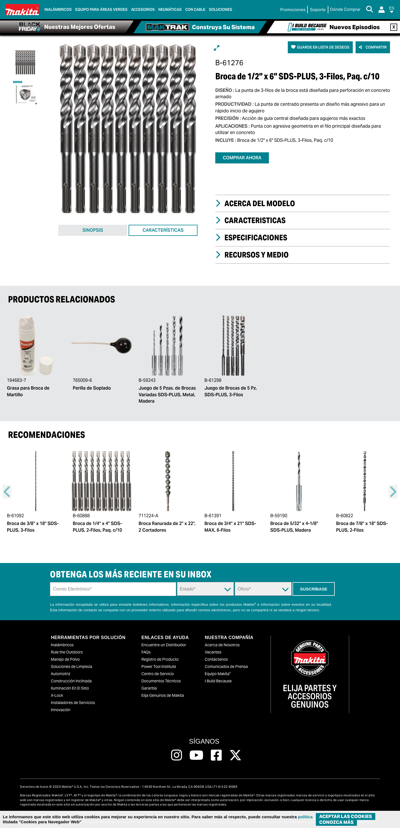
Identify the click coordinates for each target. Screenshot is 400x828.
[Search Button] (369, 9)
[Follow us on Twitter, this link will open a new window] (235, 747)
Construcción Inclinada (71, 673)
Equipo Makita (218, 665)
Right (393, 484)
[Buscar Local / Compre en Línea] (345, 9)
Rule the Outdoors (67, 644)
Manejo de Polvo (65, 651)
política (305, 816)
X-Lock (57, 687)
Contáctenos (216, 651)
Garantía (149, 680)
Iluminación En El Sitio (70, 680)
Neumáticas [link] (170, 9)
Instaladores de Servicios (73, 694)
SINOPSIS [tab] (92, 233)
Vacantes (213, 644)
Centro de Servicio (157, 665)
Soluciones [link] (220, 9)
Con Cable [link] (195, 9)
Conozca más (336, 822)
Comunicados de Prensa (226, 658)
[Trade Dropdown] (263, 581)
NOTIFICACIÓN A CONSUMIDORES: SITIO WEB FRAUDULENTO (67, 806)
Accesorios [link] (143, 9)
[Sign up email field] (113, 582)
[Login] (381, 9)
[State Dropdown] (205, 581)
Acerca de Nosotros (222, 637)
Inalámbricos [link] (58, 9)
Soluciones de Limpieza (71, 658)
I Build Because (218, 673)
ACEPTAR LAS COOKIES (345, 816)
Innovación (60, 702)
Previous (7, 484)
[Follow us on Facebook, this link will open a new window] (216, 747)
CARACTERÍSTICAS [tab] (163, 233)
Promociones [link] (293, 9)
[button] (391, 10)
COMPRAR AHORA (242, 158)
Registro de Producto (160, 651)
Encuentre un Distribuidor (163, 637)
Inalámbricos (62, 637)
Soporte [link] (318, 9)
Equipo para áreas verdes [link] (101, 9)
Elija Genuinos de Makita (162, 687)
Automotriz (60, 665)
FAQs (146, 644)
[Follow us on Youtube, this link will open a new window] (196, 747)
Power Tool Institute (158, 658)
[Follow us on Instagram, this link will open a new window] (176, 747)
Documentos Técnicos (161, 673)
